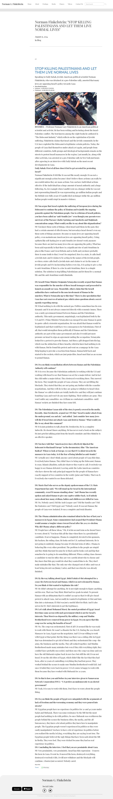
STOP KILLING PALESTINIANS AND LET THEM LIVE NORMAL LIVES (66, 70)
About (37, 4)
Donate (17, 789)
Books (54, 4)
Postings (45, 4)
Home (30, 4)
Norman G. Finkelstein (12, 4)
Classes (61, 4)
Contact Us (79, 4)
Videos (70, 4)
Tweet (37, 767)
